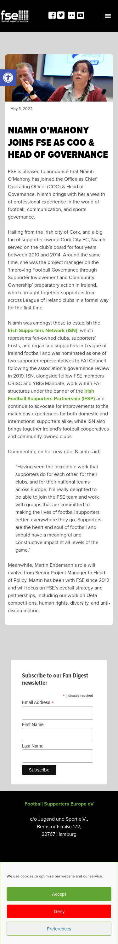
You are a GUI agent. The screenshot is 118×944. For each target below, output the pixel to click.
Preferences (59, 929)
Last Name (32, 745)
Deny (59, 911)
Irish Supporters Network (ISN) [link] (42, 330)
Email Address (38, 703)
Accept (59, 894)
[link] (8, 77)
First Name (32, 724)
